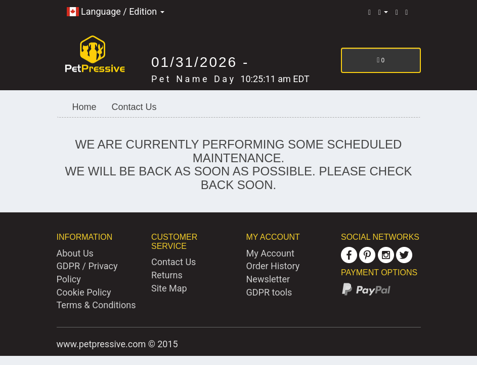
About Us (75, 253)
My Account (270, 253)
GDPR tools (269, 292)
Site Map (169, 288)
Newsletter (268, 279)
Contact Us (134, 107)
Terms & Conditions (96, 305)
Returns (167, 275)
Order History (273, 266)
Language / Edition (115, 11)
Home (84, 107)
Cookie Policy (84, 292)
